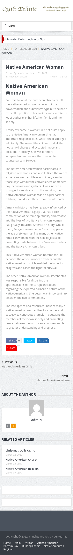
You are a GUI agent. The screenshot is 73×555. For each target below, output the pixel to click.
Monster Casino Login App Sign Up (28, 39)
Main (18, 542)
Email (64, 76)
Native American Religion (22, 469)
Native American (18, 76)
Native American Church (22, 459)
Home (7, 542)
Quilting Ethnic (31, 545)
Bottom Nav (11, 545)
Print (53, 76)
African (29, 542)
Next (66, 376)
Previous (9, 362)
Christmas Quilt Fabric (20, 450)
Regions (8, 549)
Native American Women (53, 380)
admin (21, 73)
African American (47, 542)
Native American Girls (17, 366)
